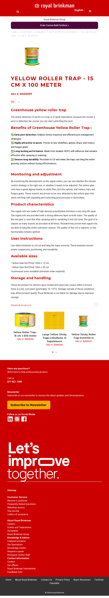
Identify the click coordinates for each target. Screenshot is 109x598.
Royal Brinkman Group (54, 19)
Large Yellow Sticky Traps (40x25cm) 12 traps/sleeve (54, 338)
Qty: (13, 101)
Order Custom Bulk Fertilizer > (54, 25)
